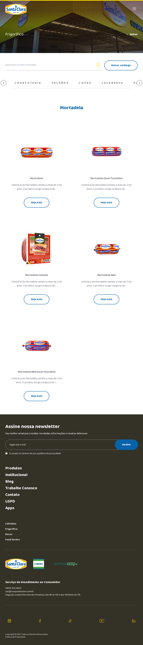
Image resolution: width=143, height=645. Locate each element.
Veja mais (36, 202)
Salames (60, 83)
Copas (85, 83)
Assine (126, 444)
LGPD (10, 501)
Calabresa (113, 83)
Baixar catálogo (121, 65)
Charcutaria (28, 83)
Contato (12, 495)
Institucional (16, 475)
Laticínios (10, 524)
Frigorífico (11, 529)
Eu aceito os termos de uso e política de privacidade (33, 453)
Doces (8, 534)
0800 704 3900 (13, 588)
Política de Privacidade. (15, 637)
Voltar (132, 34)
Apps (9, 508)
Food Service (12, 539)
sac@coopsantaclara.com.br (19, 591)
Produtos (13, 468)
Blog (9, 481)
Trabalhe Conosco (21, 488)
